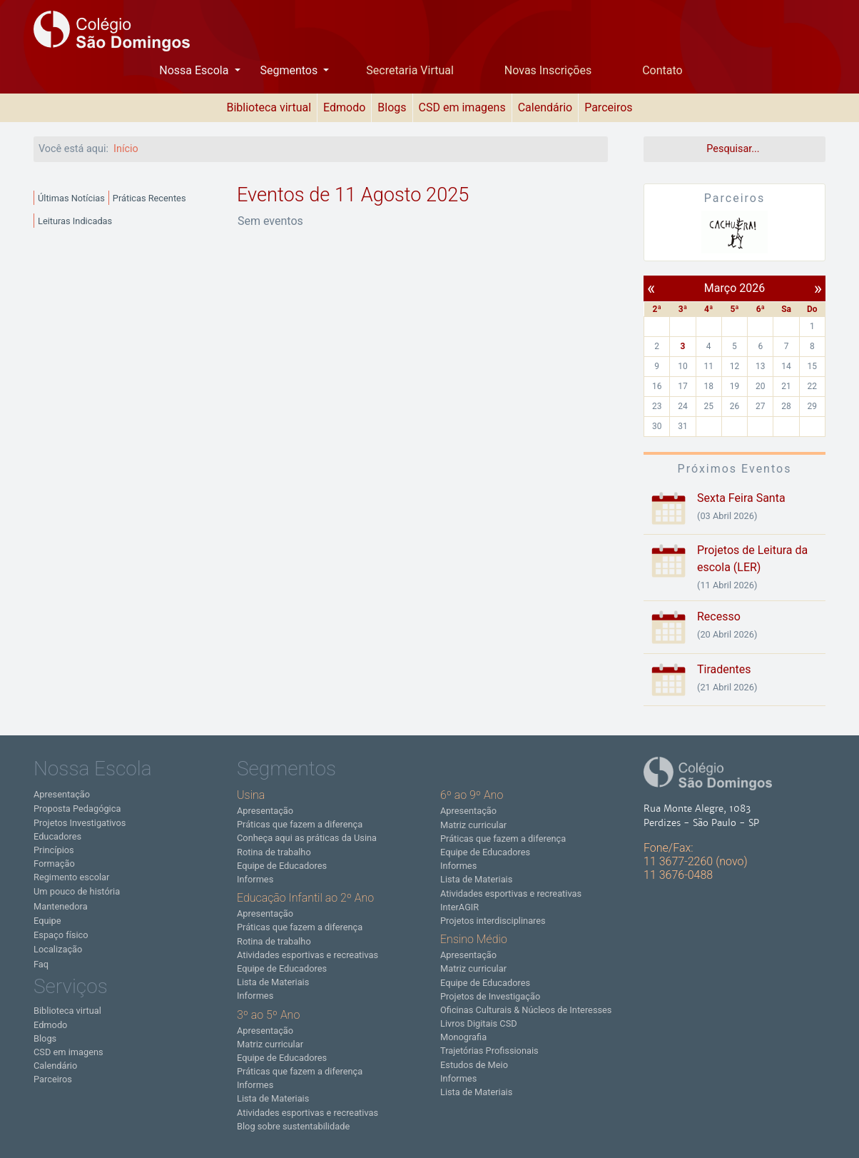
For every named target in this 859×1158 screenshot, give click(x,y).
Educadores (57, 836)
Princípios (54, 850)
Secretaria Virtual (410, 70)
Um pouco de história (77, 891)
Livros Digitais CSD (478, 1023)
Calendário (545, 107)
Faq (41, 964)
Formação (54, 863)
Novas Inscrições (547, 70)
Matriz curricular (270, 1044)
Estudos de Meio (474, 1064)
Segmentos (290, 70)
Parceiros (608, 107)
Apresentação (62, 794)
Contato (662, 70)
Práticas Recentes (149, 198)
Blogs (391, 107)
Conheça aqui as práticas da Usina (307, 837)
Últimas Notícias (71, 198)
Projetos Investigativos (80, 822)
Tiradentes (724, 669)
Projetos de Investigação (490, 996)
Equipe (47, 920)
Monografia (463, 1037)
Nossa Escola (195, 70)
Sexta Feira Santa (741, 498)
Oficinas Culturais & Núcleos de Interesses (525, 1010)
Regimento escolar (71, 877)
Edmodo (344, 107)
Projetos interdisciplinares (493, 920)
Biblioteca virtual (268, 107)
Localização (58, 949)
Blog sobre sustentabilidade (293, 1126)
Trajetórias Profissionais (489, 1050)
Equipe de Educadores (282, 865)
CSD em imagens (462, 107)
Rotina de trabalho (274, 852)
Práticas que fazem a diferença (299, 824)
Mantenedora (61, 906)
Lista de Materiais (273, 982)
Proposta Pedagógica (77, 808)
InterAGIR (459, 907)
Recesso (719, 616)
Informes (255, 879)
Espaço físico (61, 935)
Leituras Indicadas (75, 221)
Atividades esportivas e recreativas (307, 955)
